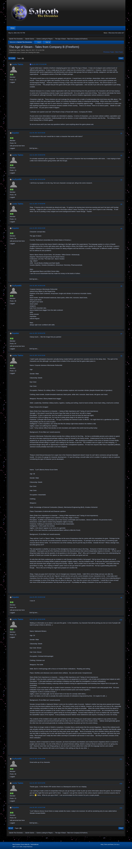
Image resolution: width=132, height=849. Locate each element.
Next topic (119, 52)
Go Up (11, 828)
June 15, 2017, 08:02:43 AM (37, 228)
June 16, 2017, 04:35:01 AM (37, 285)
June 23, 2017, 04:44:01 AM (37, 597)
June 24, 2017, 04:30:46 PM (37, 758)
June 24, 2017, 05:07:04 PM (37, 783)
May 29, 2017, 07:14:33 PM (38, 64)
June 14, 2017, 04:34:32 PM (37, 179)
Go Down (12, 58)
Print (121, 58)
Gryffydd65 (16, 179)
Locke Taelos (17, 64)
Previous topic (108, 52)
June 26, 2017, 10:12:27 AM (37, 807)
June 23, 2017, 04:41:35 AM (37, 355)
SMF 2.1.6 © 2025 (17, 846)
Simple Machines (27, 846)
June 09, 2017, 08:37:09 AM (37, 132)
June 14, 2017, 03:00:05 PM (37, 155)
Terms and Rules (108, 844)
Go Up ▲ (117, 844)
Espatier (15, 133)
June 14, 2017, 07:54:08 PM (37, 203)
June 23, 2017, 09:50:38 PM (37, 619)
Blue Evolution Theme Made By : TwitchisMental (25, 844)
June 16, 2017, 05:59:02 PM (37, 333)
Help (102, 844)
